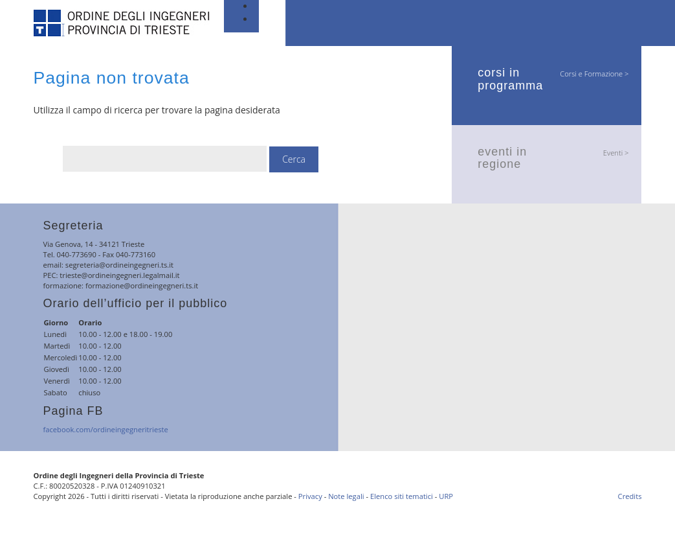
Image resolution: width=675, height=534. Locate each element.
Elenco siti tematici (401, 496)
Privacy (310, 496)
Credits (630, 496)
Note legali (346, 496)
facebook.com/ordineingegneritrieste (105, 429)
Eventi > (616, 152)
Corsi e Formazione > (594, 73)
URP (446, 496)
